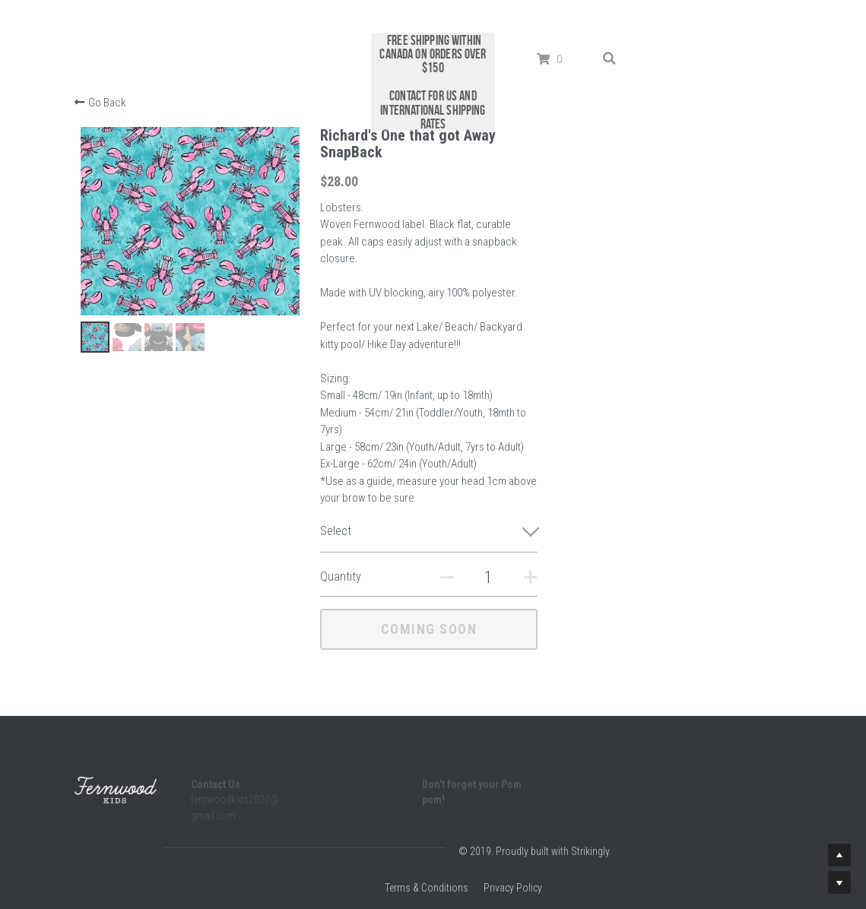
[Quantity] (648, 526)
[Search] (613, 26)
